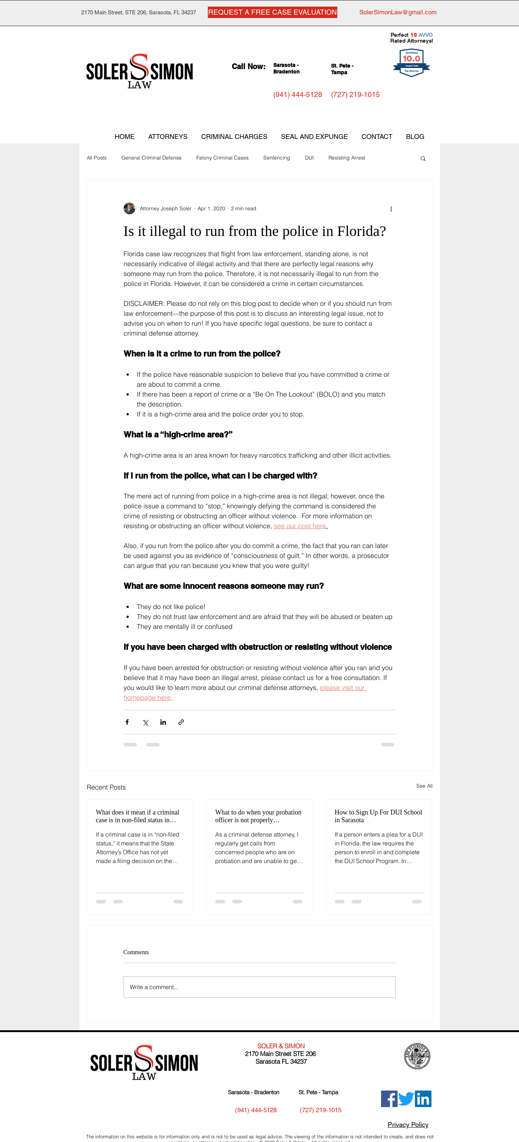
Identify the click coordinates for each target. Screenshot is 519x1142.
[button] (423, 158)
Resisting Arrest (346, 157)
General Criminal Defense (151, 157)
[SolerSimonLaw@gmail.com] (398, 12)
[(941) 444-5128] (297, 94)
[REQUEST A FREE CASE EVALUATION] (272, 12)
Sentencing (276, 157)
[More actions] (391, 208)
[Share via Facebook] (127, 722)
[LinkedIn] (423, 1099)
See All (424, 786)
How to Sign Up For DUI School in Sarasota (378, 816)
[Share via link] (181, 722)
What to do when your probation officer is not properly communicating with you (258, 816)
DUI (309, 157)
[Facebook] (389, 1099)
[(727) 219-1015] (355, 94)
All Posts (97, 157)
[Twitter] (406, 1099)
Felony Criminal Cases (222, 157)
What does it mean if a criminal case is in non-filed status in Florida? (137, 816)
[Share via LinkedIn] (163, 722)
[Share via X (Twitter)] (145, 722)
